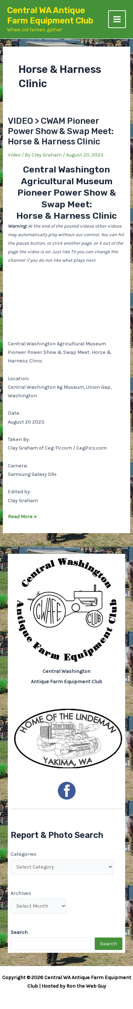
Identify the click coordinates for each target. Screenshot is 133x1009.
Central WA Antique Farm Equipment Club (50, 15)
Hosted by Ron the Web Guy (73, 986)
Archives (21, 893)
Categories (24, 854)
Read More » (22, 517)
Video (14, 155)
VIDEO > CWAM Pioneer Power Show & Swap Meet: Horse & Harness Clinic (61, 131)
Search (108, 944)
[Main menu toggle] (117, 19)
